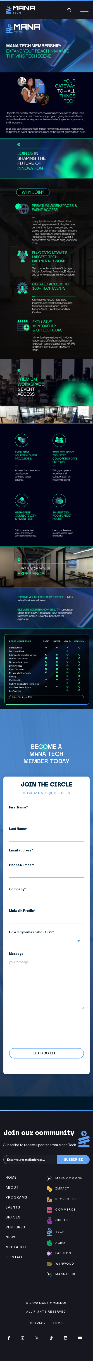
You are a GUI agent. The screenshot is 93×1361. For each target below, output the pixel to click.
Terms (57, 1323)
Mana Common (52, 1303)
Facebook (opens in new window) (9, 1338)
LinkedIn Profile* (46, 916)
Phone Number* (46, 871)
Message (46, 980)
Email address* (46, 856)
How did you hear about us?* (46, 938)
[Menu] (84, 12)
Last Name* (46, 834)
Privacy (38, 1323)
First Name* (46, 813)
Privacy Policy (35, 1023)
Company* (46, 895)
